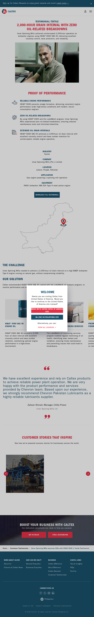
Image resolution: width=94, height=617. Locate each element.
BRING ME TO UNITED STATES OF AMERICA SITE (47, 310)
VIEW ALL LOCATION (47, 327)
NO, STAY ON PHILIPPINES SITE (47, 317)
